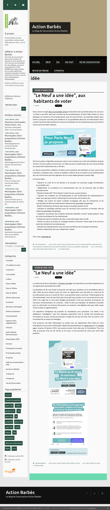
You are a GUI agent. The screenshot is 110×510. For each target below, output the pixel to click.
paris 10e (9, 427)
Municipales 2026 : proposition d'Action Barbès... (14, 194)
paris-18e (18, 422)
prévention (10, 438)
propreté (9, 422)
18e (18, 411)
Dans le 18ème (11, 293)
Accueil (36, 62)
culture (18, 405)
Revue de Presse (40, 71)
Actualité (9, 260)
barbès (8, 395)
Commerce (10, 270)
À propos (59, 71)
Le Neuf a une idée (65, 283)
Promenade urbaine (13, 353)
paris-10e (9, 405)
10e (14, 432)
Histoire (9, 327)
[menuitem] (36, 60)
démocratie (90, 463)
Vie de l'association (89, 62)
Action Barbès (46, 26)
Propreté (9, 357)
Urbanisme (10, 378)
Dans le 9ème (11, 283)
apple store (88, 325)
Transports (10, 374)
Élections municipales (14, 307)
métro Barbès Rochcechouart (11, 333)
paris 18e (9, 416)
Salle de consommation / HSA (15, 363)
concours (98, 247)
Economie (9, 302)
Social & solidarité (12, 369)
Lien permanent (39, 244)
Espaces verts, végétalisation (11, 322)
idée (34, 249)
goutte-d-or (10, 411)
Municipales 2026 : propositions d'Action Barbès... (15, 138)
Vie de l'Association (13, 383)
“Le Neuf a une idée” (55, 272)
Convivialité (10, 274)
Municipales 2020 (12, 339)
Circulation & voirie (13, 265)
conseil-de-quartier (13, 400)
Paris (8, 448)
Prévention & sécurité (14, 348)
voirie (17, 427)
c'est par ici (46, 237)
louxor (8, 432)
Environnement (11, 316)
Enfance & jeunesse (13, 311)
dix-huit (69, 62)
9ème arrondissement (14, 443)
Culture (8, 279)
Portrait (9, 344)
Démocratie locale (13, 297)
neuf (48, 62)
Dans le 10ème (11, 288)
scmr (14, 448)
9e (16, 416)
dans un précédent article (58, 112)
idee (98, 463)
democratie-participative (45, 249)
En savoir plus (92, 508)
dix (58, 62)
